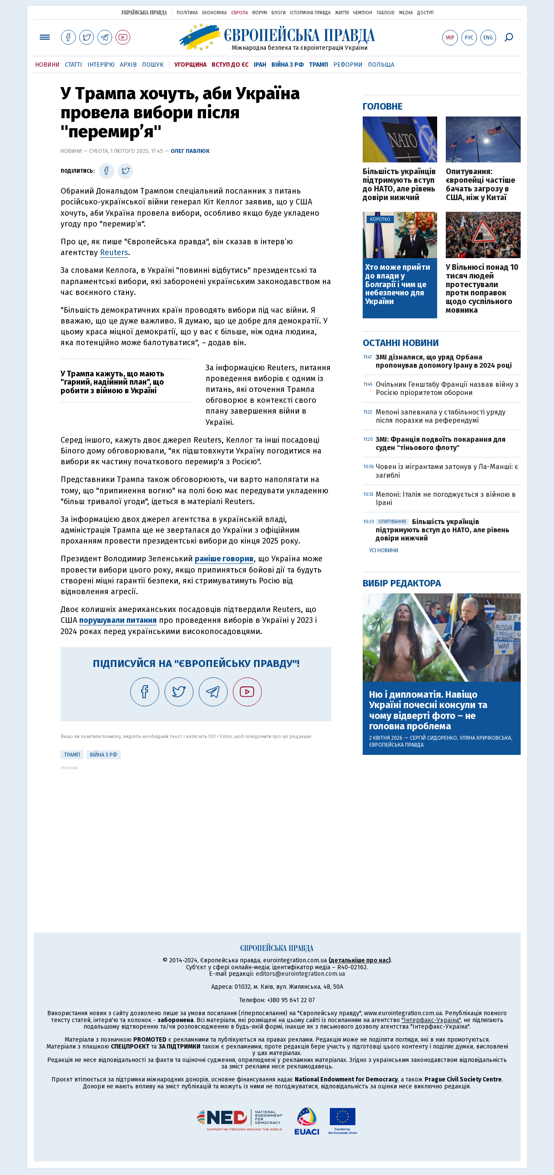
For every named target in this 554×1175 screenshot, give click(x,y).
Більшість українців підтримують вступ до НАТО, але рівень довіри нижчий (399, 185)
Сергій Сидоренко (433, 738)
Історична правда (310, 13)
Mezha (406, 13)
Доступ (425, 13)
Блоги (278, 13)
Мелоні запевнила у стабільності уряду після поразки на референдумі (441, 416)
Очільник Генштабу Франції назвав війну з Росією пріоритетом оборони (447, 388)
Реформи (348, 64)
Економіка (214, 13)
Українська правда (144, 12)
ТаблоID (386, 13)
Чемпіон (362, 13)
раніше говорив (224, 558)
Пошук (153, 64)
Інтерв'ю (101, 64)
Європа (239, 13)
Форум (259, 13)
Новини (47, 64)
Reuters (114, 252)
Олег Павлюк (190, 151)
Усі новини (383, 550)
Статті (73, 64)
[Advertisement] (196, 830)
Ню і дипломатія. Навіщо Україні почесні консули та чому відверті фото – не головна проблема (428, 710)
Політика (187, 13)
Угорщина (190, 64)
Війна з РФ (287, 64)
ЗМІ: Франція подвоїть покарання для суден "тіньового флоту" (441, 443)
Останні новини (401, 343)
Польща (381, 64)
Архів (128, 64)
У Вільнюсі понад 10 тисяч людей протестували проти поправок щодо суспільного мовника (482, 289)
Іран (260, 64)
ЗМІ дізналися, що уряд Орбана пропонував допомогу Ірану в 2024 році (444, 361)
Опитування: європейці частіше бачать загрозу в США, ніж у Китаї (480, 185)
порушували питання (118, 620)
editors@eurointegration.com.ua (300, 974)
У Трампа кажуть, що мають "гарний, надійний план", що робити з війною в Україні (112, 382)
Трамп (318, 64)
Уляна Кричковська (485, 738)
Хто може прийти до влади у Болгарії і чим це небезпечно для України (397, 284)
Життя (342, 13)
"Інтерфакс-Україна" (431, 1020)
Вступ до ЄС (230, 64)
